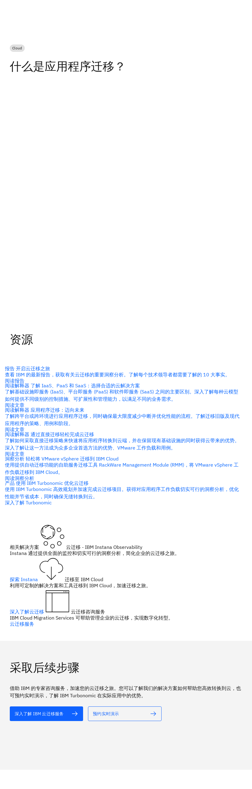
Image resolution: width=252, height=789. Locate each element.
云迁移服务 (22, 624)
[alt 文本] (46, 713)
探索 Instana (24, 579)
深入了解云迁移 (27, 612)
